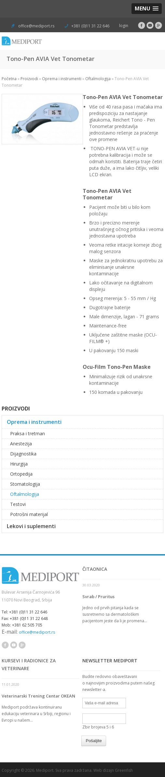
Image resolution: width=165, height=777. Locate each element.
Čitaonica (94, 569)
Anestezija (21, 443)
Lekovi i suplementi (31, 526)
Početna (9, 78)
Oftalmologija (98, 78)
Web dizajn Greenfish (113, 770)
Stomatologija (25, 484)
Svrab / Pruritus (98, 596)
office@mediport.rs (36, 26)
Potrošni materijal (29, 514)
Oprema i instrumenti (61, 78)
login (123, 25)
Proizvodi (29, 78)
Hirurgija (19, 464)
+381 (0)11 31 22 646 (89, 26)
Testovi (18, 504)
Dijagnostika (23, 454)
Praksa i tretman (27, 433)
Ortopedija (21, 474)
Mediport (44, 770)
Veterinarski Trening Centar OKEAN (38, 696)
